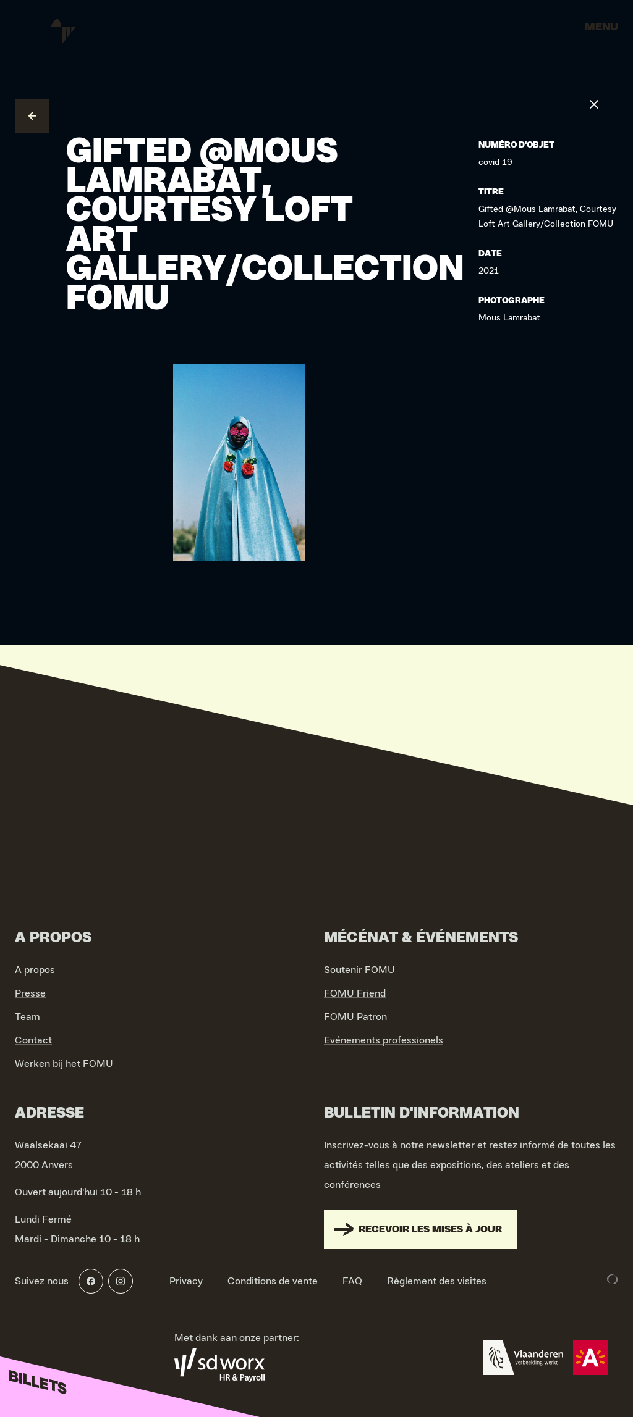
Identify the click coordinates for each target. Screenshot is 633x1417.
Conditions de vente (272, 1281)
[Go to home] (62, 31)
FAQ (352, 1281)
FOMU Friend (355, 993)
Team (27, 1017)
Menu (601, 27)
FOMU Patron (355, 1017)
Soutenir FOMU (359, 970)
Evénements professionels (383, 1040)
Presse (30, 993)
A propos (35, 970)
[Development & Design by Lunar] (612, 1279)
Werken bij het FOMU (64, 1064)
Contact (33, 1040)
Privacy (186, 1281)
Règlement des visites (436, 1281)
